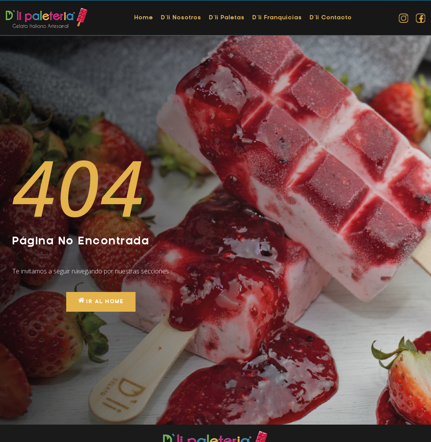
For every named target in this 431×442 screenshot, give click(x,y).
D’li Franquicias (277, 18)
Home (143, 18)
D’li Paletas (227, 18)
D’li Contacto (331, 18)
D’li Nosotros (181, 18)
